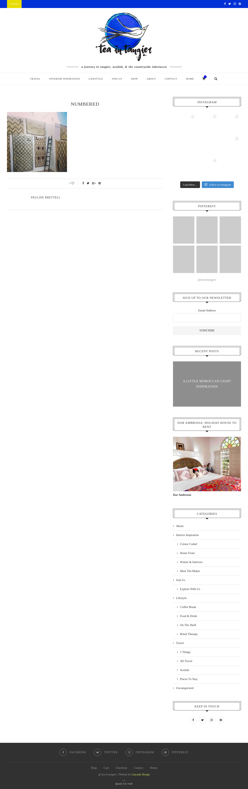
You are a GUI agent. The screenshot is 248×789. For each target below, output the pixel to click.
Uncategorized (184, 687)
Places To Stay (189, 678)
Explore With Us (190, 588)
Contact (171, 78)
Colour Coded (188, 543)
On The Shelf (188, 624)
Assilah (184, 669)
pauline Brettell (46, 197)
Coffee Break (188, 606)
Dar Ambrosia (182, 494)
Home (190, 78)
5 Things (185, 651)
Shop (134, 78)
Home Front (187, 552)
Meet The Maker (190, 570)
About (151, 78)
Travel (35, 78)
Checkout (121, 767)
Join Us (117, 78)
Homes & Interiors (191, 561)
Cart (106, 767)
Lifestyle (96, 78)
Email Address (207, 310)
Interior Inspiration (64, 78)
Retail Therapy (189, 633)
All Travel (186, 660)
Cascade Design (140, 774)
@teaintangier (207, 279)
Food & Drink (188, 615)
